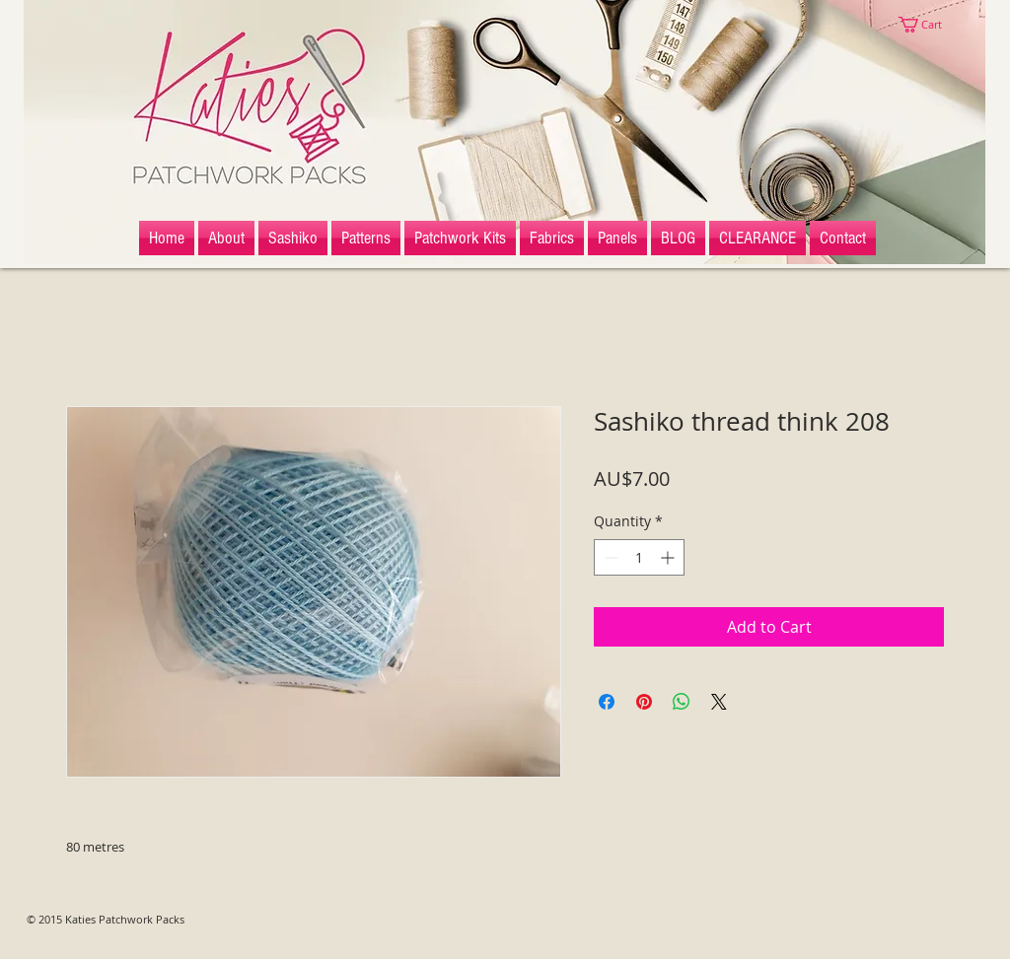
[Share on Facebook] (606, 702)
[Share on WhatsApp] (681, 702)
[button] (929, 25)
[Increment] (669, 557)
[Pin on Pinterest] (644, 702)
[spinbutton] (639, 557)
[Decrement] (609, 557)
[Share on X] (719, 702)
